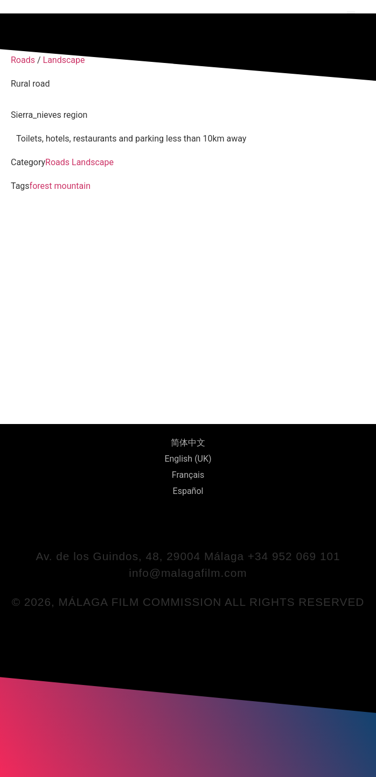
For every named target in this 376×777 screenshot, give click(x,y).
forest (41, 186)
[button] (351, 15)
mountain (72, 186)
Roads (57, 162)
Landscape (93, 162)
